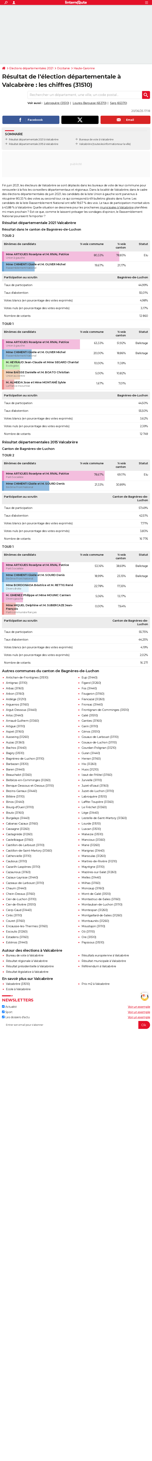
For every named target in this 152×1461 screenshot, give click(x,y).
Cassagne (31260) (17, 829)
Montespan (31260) (95, 910)
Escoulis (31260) (16, 931)
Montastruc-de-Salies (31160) (101, 899)
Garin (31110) (90, 726)
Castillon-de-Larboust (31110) (25, 845)
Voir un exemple (139, 1007)
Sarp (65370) (118, 103)
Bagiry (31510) (15, 753)
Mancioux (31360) (93, 840)
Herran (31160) (91, 758)
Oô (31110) (88, 931)
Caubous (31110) (16, 861)
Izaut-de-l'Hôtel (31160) (97, 775)
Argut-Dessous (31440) (21, 710)
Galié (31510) (90, 715)
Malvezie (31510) (92, 834)
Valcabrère (85, 144)
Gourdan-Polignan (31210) (99, 748)
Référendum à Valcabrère (99, 966)
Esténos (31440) (17, 942)
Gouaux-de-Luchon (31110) (99, 742)
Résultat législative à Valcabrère (27, 972)
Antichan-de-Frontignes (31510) (27, 677)
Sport (7, 1012)
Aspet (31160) (15, 731)
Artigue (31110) (15, 726)
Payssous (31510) (93, 942)
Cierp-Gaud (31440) (18, 910)
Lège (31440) (90, 812)
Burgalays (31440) (17, 818)
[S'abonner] (76, 1025)
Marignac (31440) (93, 850)
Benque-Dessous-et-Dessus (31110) (30, 785)
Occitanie (63, 68)
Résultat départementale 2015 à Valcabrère (33, 144)
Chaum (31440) (16, 888)
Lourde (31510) (91, 823)
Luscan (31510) (91, 829)
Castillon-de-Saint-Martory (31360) (29, 850)
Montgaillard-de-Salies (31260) (102, 915)
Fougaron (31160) (93, 693)
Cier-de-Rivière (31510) (21, 904)
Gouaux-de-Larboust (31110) (100, 737)
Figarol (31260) (91, 683)
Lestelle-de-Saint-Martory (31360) (104, 818)
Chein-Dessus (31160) (20, 894)
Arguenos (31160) (17, 704)
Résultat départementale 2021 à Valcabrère (34, 139)
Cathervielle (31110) (18, 856)
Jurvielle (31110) (92, 780)
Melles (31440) (91, 877)
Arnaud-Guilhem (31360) (22, 721)
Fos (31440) (89, 688)
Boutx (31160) (15, 812)
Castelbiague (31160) (19, 840)
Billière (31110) (15, 796)
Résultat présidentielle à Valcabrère (30, 966)
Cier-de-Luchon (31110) (21, 899)
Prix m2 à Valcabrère (95, 984)
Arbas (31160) (15, 688)
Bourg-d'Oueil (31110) (20, 807)
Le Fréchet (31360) (94, 807)
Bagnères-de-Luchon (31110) (25, 758)
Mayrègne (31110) (93, 867)
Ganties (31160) (92, 721)
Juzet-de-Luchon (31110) (98, 791)
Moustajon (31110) (93, 926)
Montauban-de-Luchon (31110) (102, 904)
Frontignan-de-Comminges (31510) (105, 710)
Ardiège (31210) (16, 699)
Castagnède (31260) (19, 834)
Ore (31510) (89, 937)
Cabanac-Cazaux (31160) (22, 823)
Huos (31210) (90, 769)
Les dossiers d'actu (15, 1017)
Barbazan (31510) (17, 764)
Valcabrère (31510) (18, 984)
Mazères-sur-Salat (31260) (99, 872)
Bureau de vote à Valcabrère (25, 955)
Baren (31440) (15, 769)
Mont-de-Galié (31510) (96, 894)
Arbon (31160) (15, 693)
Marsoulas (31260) (94, 856)
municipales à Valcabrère (117, 207)
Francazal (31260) (93, 699)
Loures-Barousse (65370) (89, 103)
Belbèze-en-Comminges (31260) (28, 780)
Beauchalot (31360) (18, 775)
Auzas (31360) (15, 742)
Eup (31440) (89, 677)
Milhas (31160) (91, 883)
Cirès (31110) (14, 915)
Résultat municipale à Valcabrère (104, 961)
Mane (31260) (91, 845)
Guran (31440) (91, 753)
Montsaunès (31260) (95, 921)
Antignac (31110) (16, 683)
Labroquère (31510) (56, 103)
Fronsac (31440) (92, 704)
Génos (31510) (91, 731)
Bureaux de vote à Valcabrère (96, 139)
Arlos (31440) (14, 715)
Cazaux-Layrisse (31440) (22, 877)
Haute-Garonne (84, 68)
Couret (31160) (15, 921)
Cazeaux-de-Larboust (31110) (25, 883)
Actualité (9, 1007)
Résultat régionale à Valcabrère (27, 961)
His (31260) (89, 764)
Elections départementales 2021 (31, 68)
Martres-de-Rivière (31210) (99, 861)
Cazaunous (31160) (18, 872)
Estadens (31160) (17, 937)
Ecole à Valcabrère (18, 989)
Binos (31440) (15, 802)
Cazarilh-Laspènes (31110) (23, 867)
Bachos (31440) (16, 748)
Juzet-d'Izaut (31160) (95, 785)
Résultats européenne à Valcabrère (105, 955)
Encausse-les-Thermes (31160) (27, 926)
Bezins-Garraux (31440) (21, 791)
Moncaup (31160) (93, 888)
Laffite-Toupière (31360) (97, 802)
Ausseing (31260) (17, 737)
